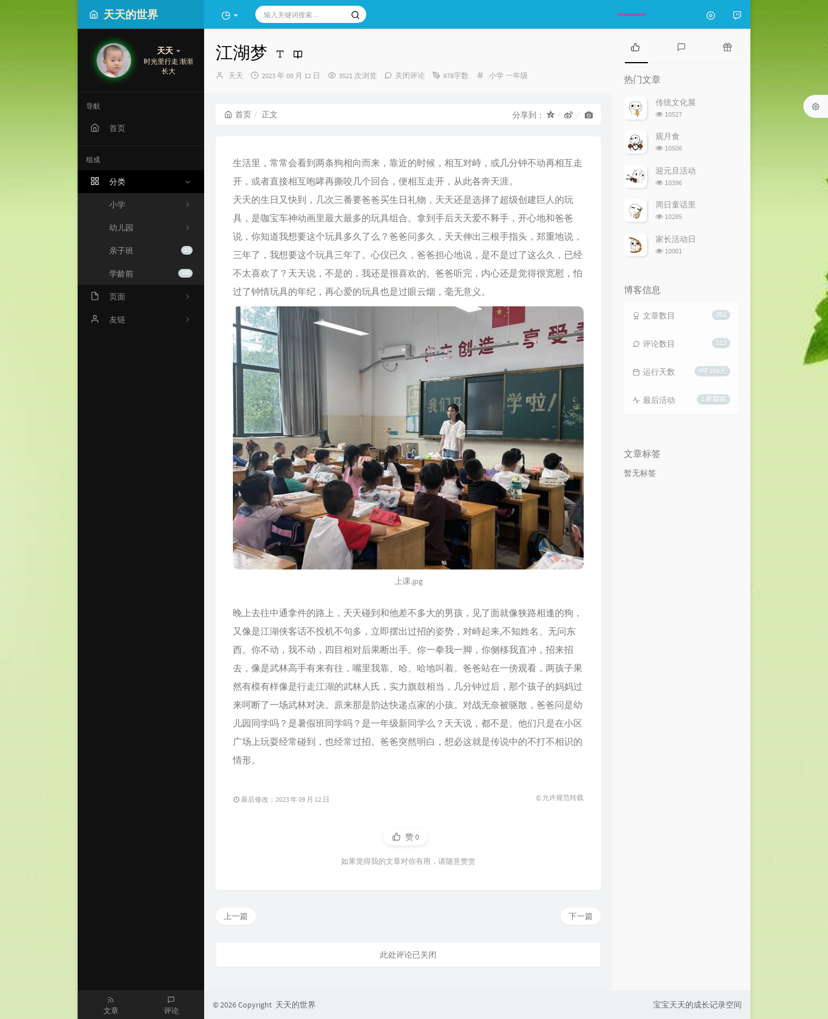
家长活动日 (676, 239)
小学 (496, 75)
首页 (237, 114)
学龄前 (151, 273)
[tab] (635, 46)
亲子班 (151, 250)
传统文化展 (676, 102)
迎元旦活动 (676, 171)
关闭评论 (410, 75)
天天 (235, 75)
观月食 (668, 136)
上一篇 (236, 916)
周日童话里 (676, 204)
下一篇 (581, 916)
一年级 (516, 75)
